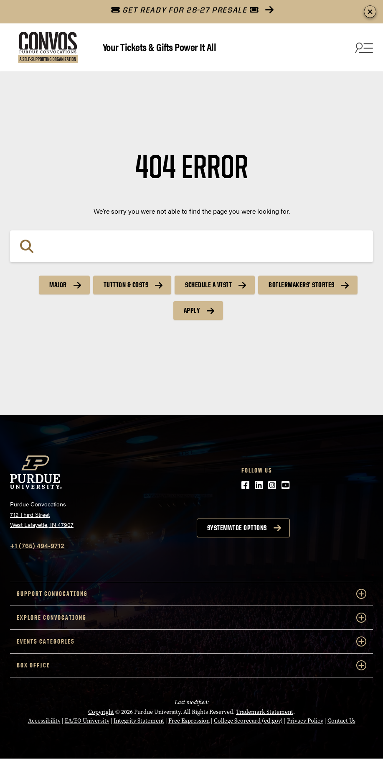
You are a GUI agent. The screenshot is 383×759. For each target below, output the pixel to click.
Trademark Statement (264, 712)
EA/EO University (87, 721)
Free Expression (189, 721)
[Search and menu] (363, 48)
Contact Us (341, 721)
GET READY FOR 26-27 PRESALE (185, 9)
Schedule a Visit (208, 285)
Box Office (191, 665)
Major (58, 285)
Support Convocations (191, 594)
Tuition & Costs (126, 285)
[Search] (191, 246)
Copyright (101, 712)
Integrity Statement (139, 721)
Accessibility (44, 721)
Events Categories (191, 641)
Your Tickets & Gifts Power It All (159, 46)
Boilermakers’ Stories (302, 285)
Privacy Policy (305, 721)
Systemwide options (237, 528)
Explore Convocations (191, 618)
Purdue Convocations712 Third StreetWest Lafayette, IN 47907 (42, 514)
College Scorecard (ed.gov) (248, 721)
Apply (192, 310)
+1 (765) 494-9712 (37, 545)
